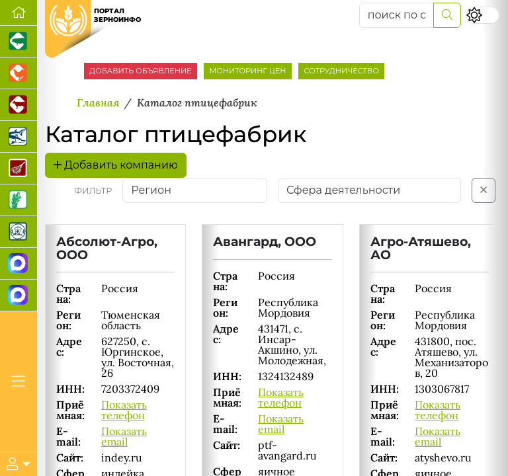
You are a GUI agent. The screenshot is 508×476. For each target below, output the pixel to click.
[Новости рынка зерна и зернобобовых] (18, 200)
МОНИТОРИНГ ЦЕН (247, 70)
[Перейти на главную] (18, 13)
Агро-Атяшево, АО (420, 247)
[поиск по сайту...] (396, 15)
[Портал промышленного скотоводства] (18, 105)
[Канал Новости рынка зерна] (18, 264)
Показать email (124, 436)
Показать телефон (124, 410)
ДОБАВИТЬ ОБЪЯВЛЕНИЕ (140, 70)
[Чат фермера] (18, 295)
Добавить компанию (116, 165)
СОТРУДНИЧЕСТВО (341, 70)
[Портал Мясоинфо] (18, 168)
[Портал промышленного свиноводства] (18, 42)
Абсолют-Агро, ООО (106, 247)
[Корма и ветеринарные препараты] (18, 232)
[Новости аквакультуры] (18, 137)
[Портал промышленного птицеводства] (18, 73)
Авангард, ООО (264, 241)
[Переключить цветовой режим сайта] (482, 15)
